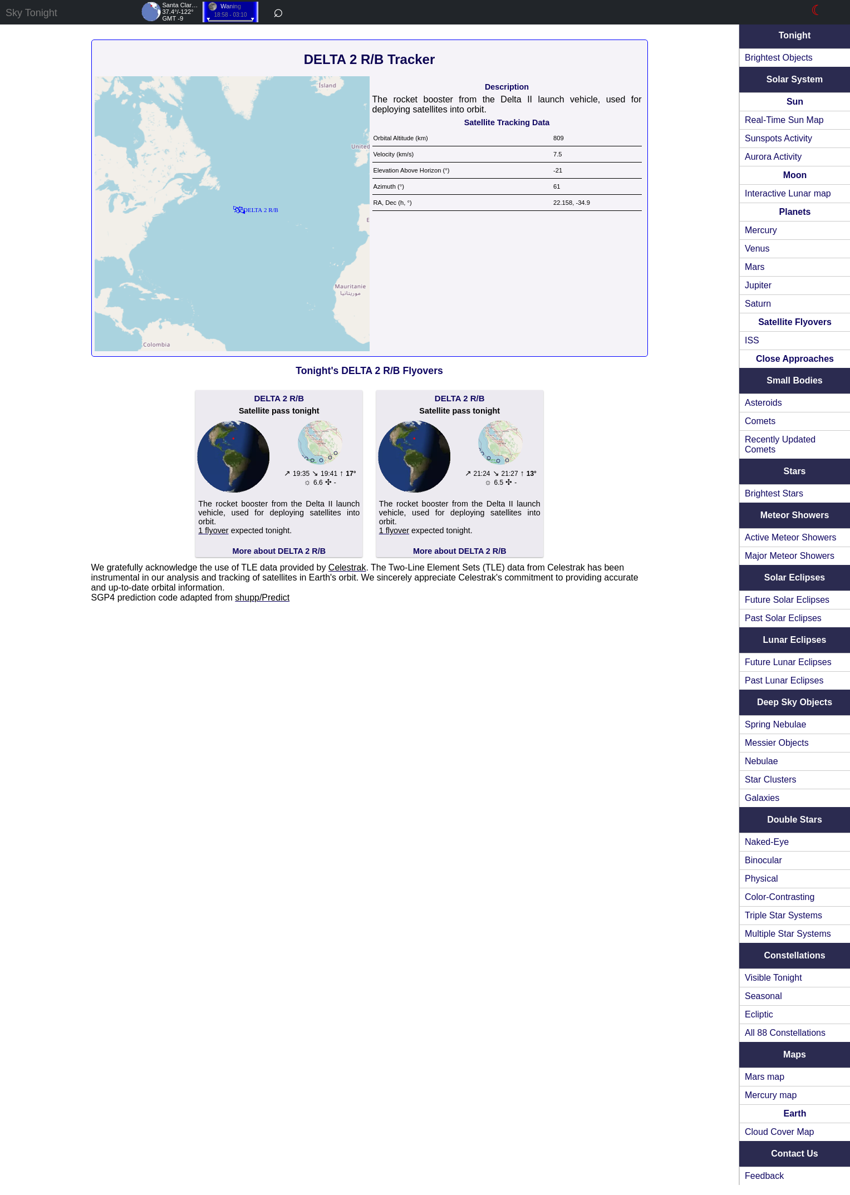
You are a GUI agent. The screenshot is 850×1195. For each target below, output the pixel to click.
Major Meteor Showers (789, 555)
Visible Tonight (773, 977)
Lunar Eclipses (795, 640)
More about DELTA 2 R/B (279, 551)
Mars (755, 267)
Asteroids (763, 402)
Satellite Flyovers (795, 322)
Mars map (764, 1076)
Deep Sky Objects (794, 702)
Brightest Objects (779, 57)
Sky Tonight (31, 12)
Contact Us (794, 1153)
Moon (795, 175)
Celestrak (347, 567)
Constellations (794, 955)
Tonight (794, 35)
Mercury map (771, 1095)
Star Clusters (770, 779)
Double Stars (794, 819)
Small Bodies (794, 380)
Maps (794, 1054)
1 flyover (213, 530)
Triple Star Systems (783, 915)
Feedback (764, 1176)
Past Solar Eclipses (783, 618)
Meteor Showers (794, 515)
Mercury (761, 230)
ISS (752, 340)
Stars (794, 471)
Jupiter (758, 285)
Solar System (795, 79)
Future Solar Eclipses (787, 599)
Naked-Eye (767, 842)
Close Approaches (795, 358)
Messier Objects (777, 743)
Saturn (758, 303)
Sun (795, 101)
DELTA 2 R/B (279, 398)
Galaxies (762, 798)
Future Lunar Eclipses (788, 662)
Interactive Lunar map (788, 193)
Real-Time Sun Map (784, 120)
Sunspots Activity (778, 138)
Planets (795, 212)
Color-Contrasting (779, 897)
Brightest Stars (774, 493)
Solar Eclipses (794, 577)
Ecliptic (759, 1014)
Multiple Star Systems (788, 933)
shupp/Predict (262, 597)
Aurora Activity (773, 156)
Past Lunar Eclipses (784, 680)
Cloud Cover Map (779, 1132)
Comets (760, 421)
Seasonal (763, 996)
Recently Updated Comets (780, 444)
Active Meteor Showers (791, 537)
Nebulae (761, 761)
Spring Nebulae (775, 724)
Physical (761, 878)
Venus (757, 248)
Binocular (763, 860)
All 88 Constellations (785, 1032)
